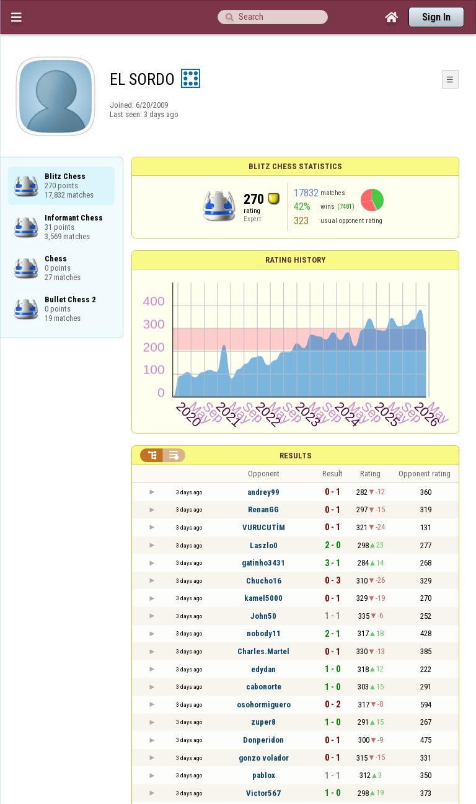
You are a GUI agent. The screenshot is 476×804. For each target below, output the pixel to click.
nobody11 (264, 633)
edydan (263, 669)
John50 (263, 616)
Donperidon (263, 740)
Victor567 (263, 793)
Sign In (436, 17)
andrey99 (263, 492)
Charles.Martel (263, 651)
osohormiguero (264, 704)
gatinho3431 (263, 562)
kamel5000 (263, 598)
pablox (263, 775)
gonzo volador (264, 757)
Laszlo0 (264, 545)
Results (296, 455)
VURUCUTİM (263, 527)
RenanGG (263, 509)
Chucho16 (263, 580)
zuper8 (263, 722)
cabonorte (263, 686)
